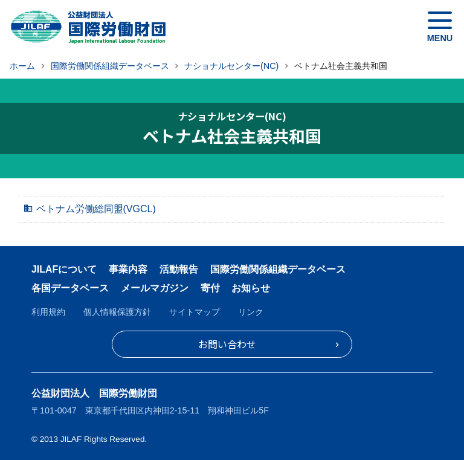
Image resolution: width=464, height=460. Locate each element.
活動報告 (179, 269)
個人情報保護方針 (117, 312)
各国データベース (70, 288)
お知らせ (250, 288)
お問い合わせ (227, 344)
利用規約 (48, 312)
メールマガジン (154, 288)
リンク (250, 312)
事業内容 (128, 269)
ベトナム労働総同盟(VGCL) (96, 209)
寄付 (210, 288)
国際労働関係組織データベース (278, 269)
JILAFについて (64, 269)
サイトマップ (194, 312)
